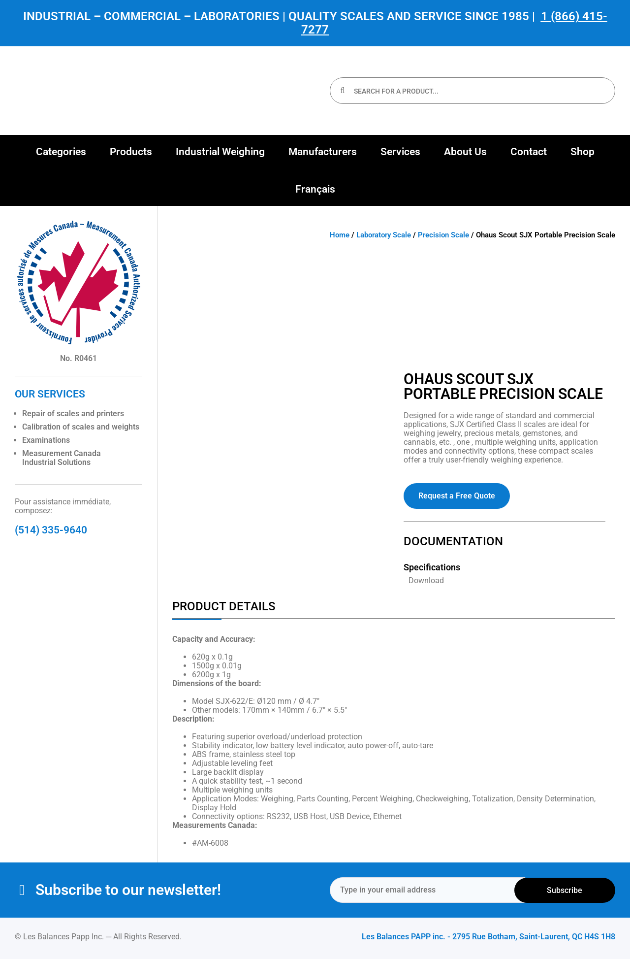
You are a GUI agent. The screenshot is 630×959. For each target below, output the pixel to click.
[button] (61, 152)
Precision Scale (443, 235)
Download (426, 580)
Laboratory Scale (383, 235)
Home (339, 235)
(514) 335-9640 (51, 530)
